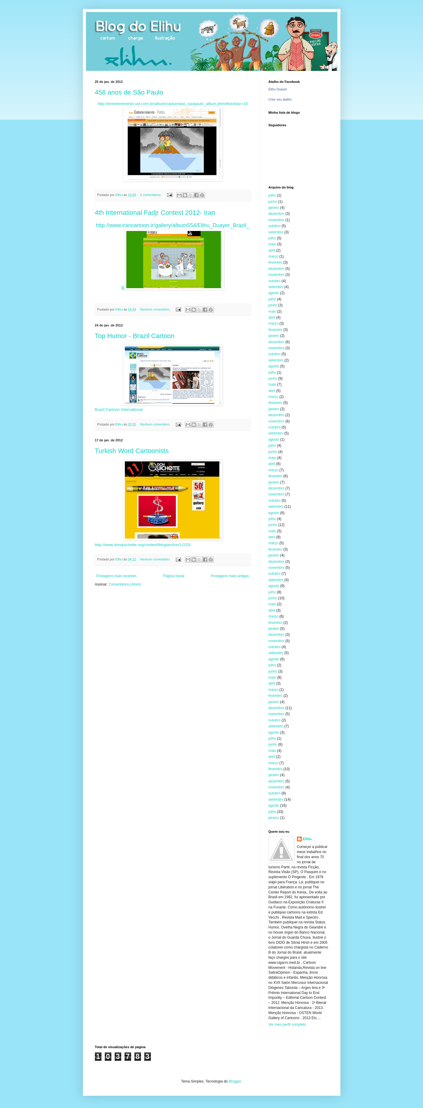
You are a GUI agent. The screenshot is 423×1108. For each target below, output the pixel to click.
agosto (274, 293)
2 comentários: (151, 195)
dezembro (276, 214)
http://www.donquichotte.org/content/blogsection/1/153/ (143, 544)
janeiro (274, 208)
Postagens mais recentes (116, 576)
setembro (276, 232)
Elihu (307, 839)
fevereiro (276, 262)
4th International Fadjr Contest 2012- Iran (155, 212)
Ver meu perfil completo (287, 1024)
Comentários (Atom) (125, 584)
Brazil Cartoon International (119, 409)
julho (272, 195)
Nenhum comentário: (155, 309)
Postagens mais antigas (230, 576)
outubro (275, 226)
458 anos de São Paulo (129, 92)
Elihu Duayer (278, 89)
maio (272, 244)
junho (273, 202)
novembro (276, 220)
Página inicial (173, 576)
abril (272, 250)
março (273, 256)
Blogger (235, 1081)
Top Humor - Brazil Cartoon (135, 336)
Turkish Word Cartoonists (132, 451)
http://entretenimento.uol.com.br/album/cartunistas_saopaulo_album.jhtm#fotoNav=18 (173, 103)
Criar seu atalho (280, 99)
